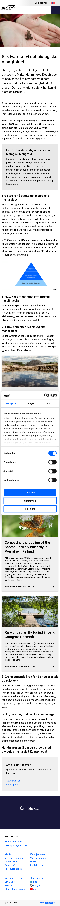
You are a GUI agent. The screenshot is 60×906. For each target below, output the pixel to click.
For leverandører (13, 868)
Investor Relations (14, 858)
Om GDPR (10, 881)
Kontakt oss (36, 865)
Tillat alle (30, 492)
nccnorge (37, 878)
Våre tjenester (37, 854)
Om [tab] (49, 403)
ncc (33, 881)
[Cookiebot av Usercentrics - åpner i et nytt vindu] (44, 395)
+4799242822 (13, 781)
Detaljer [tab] (30, 403)
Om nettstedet (47, 902)
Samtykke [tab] (11, 403)
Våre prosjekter (38, 858)
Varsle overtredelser (16, 878)
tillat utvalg (30, 501)
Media (8, 854)
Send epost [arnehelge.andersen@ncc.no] (12, 784)
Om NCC (34, 861)
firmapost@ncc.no (16, 845)
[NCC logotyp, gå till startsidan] (8, 7)
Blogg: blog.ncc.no (15, 889)
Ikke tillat (30, 509)
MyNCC (9, 885)
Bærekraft (10, 865)
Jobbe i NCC (11, 861)
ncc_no (35, 885)
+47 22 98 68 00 (14, 841)
